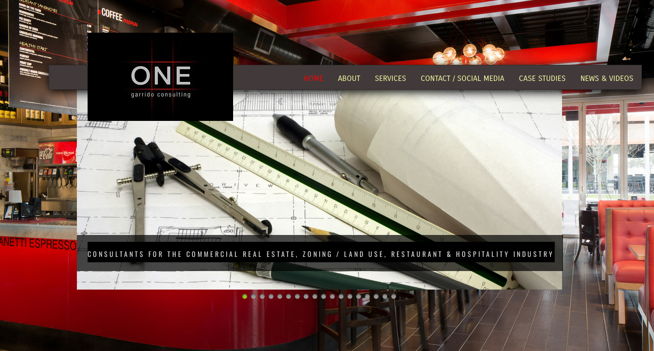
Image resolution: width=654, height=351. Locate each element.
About (349, 78)
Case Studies (542, 78)
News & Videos (607, 78)
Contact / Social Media (463, 78)
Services (390, 78)
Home (313, 78)
